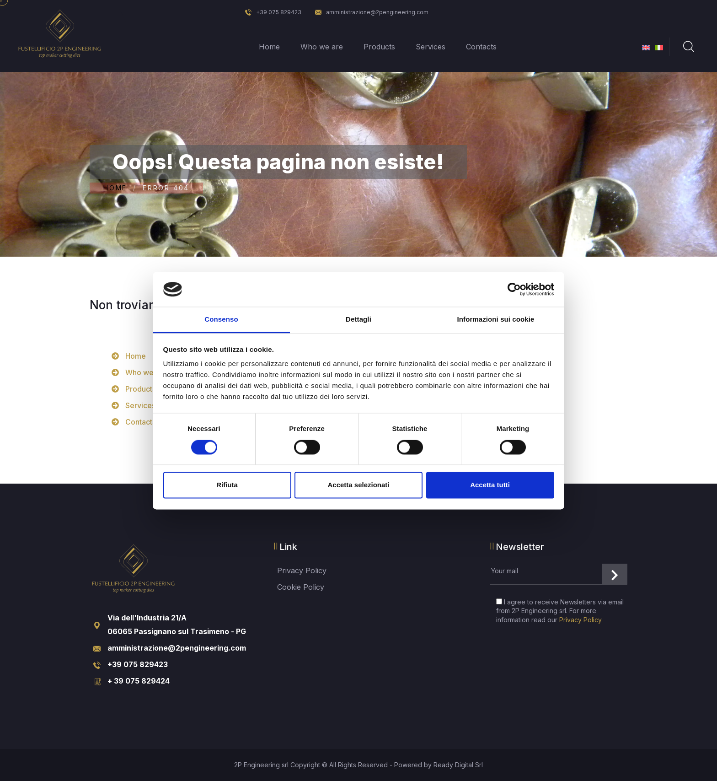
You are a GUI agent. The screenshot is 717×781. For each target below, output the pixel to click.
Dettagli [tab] (358, 319)
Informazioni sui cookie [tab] (496, 319)
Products (379, 46)
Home (269, 46)
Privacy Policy (301, 570)
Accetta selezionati (358, 485)
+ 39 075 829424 (138, 680)
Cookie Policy (300, 587)
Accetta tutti (490, 485)
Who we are (321, 46)
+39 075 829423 (273, 12)
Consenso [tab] (221, 319)
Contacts (481, 46)
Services (430, 46)
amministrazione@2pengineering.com (371, 12)
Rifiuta (227, 485)
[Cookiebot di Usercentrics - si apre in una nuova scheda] (514, 289)
